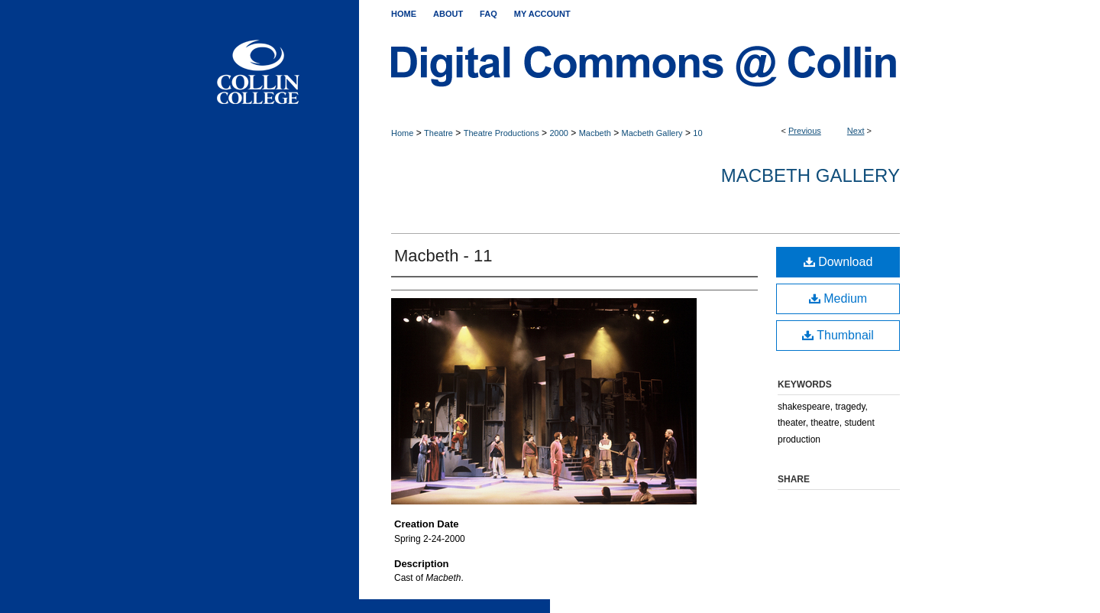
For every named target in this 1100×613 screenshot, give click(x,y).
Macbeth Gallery (652, 133)
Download (838, 261)
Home (402, 133)
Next (856, 130)
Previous (804, 130)
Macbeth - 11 (443, 255)
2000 (558, 133)
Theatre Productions (501, 133)
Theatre (438, 133)
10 (697, 133)
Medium (838, 298)
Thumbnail (838, 335)
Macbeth (595, 133)
